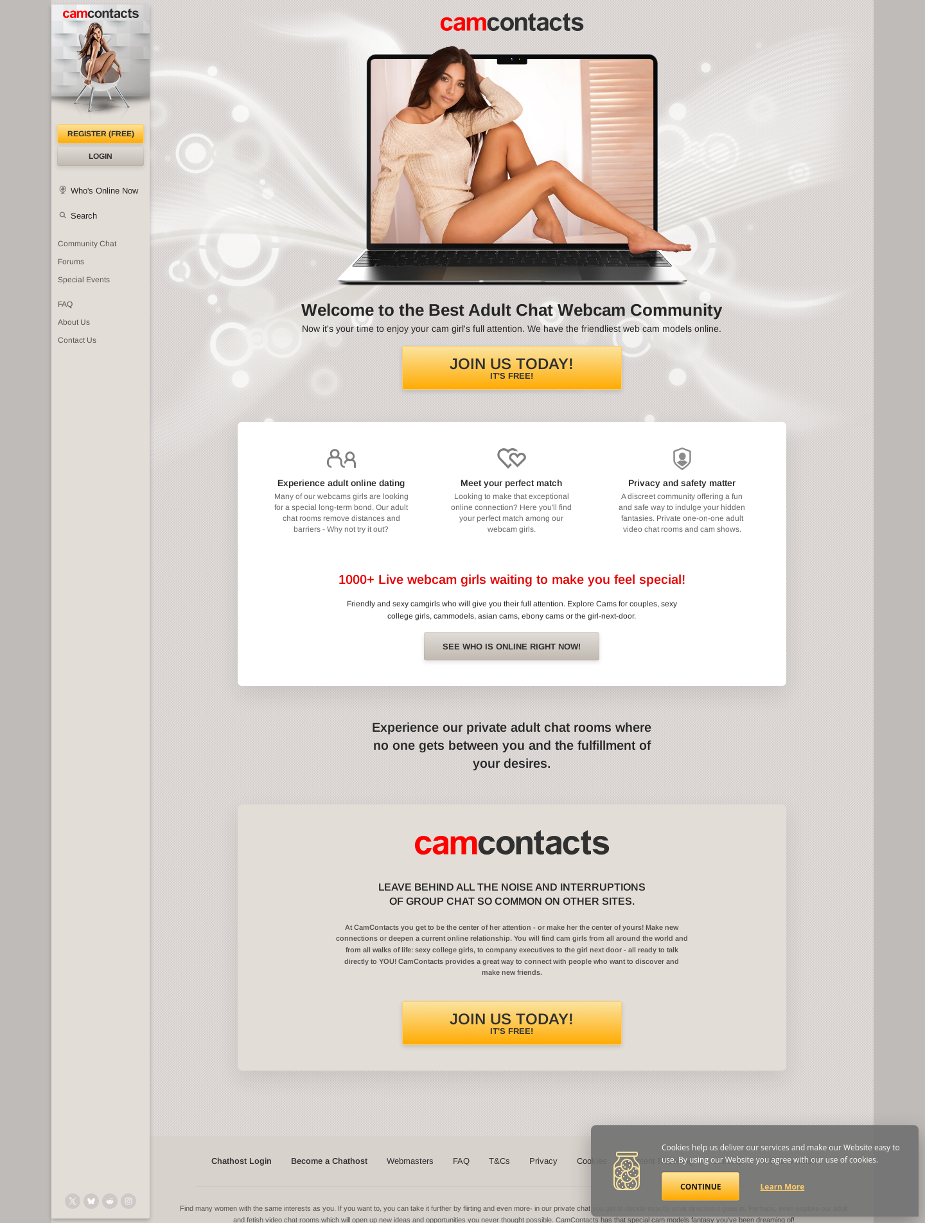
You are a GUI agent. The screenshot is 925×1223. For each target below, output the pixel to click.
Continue (700, 1186)
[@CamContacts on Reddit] (110, 1201)
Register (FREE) (100, 133)
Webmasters (410, 1161)
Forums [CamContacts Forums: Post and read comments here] (71, 261)
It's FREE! (512, 368)
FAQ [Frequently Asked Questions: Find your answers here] (65, 304)
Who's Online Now (104, 190)
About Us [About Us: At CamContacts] (74, 322)
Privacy (543, 1161)
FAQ (461, 1161)
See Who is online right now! (512, 646)
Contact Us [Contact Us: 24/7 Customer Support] (77, 340)
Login (100, 156)
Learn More (783, 1186)
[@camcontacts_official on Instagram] (128, 1201)
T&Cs (499, 1161)
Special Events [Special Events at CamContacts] (84, 279)
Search (84, 216)
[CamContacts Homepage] (100, 64)
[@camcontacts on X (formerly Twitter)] (72, 1201)
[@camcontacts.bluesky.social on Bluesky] (91, 1201)
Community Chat (87, 243)
